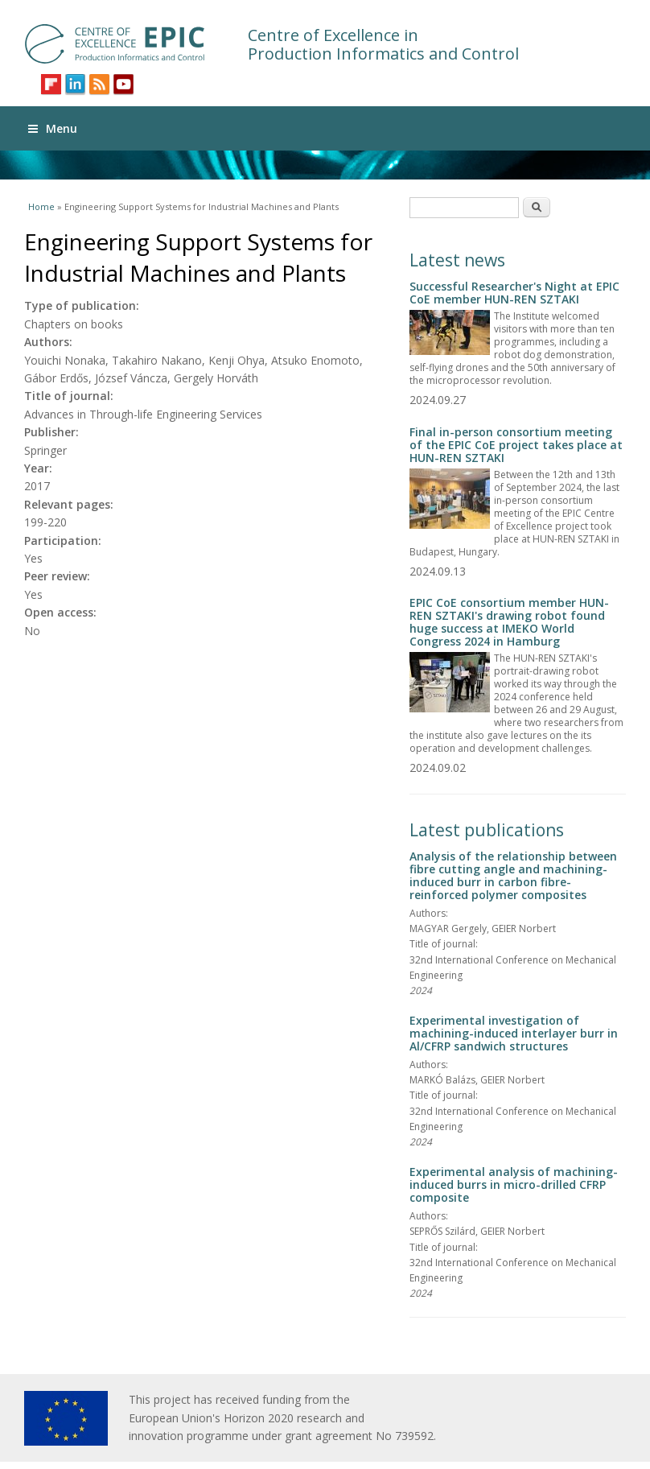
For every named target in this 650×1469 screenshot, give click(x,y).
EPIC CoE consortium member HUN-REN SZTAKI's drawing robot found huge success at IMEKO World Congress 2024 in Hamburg (509, 622)
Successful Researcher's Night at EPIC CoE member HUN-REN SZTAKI (514, 293)
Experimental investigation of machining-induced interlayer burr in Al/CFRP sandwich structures (513, 1033)
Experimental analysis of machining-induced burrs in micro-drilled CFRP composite (513, 1184)
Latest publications (486, 830)
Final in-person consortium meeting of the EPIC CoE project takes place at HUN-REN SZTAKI (516, 444)
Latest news (457, 260)
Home (41, 206)
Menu (52, 128)
